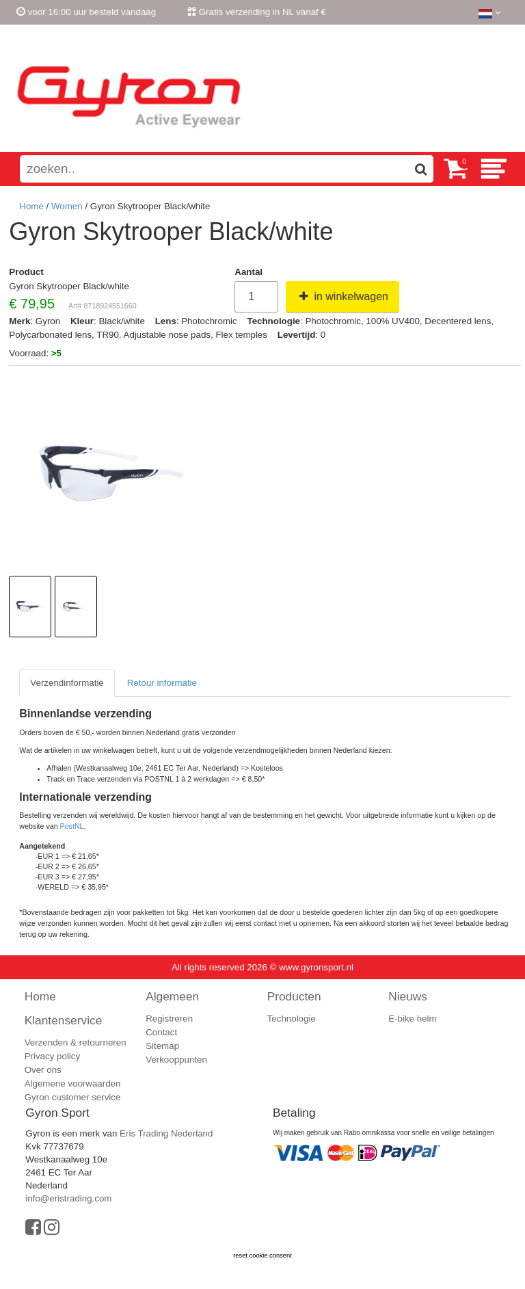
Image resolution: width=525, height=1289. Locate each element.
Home (31, 206)
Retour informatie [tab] (162, 683)
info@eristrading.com (68, 1198)
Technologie (291, 1018)
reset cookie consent (262, 1255)
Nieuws (407, 996)
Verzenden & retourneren (75, 1042)
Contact (161, 1032)
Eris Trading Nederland (166, 1133)
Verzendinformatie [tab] (66, 683)
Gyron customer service (73, 1097)
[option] (30, 606)
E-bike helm (412, 1018)
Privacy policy (52, 1056)
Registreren (481, 36)
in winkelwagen (342, 296)
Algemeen (172, 996)
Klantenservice (64, 1020)
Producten (294, 996)
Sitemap (162, 1046)
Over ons (43, 1070)
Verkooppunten (176, 1059)
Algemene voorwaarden (73, 1083)
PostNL (72, 826)
